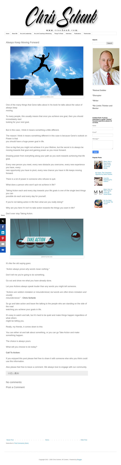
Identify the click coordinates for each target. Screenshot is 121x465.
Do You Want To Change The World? (108, 202)
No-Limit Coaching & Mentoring (43, 33)
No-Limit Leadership (25, 33)
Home (7, 33)
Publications (77, 33)
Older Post (84, 440)
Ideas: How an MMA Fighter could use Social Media (108, 191)
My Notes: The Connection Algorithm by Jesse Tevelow (103, 173)
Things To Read (58, 33)
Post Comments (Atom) (21, 443)
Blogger (79, 459)
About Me (14, 33)
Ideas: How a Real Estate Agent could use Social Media (108, 165)
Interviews (69, 33)
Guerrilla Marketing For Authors (108, 179)
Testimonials (87, 33)
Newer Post (10, 440)
